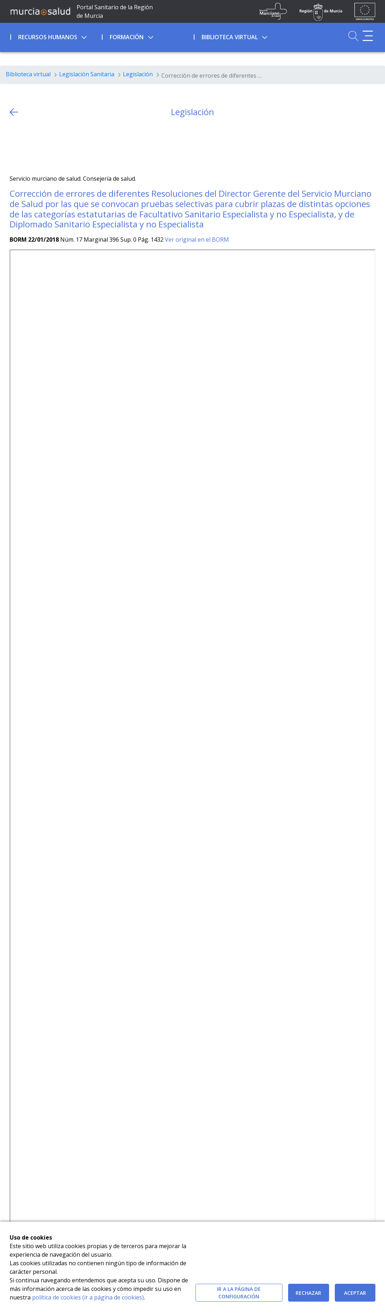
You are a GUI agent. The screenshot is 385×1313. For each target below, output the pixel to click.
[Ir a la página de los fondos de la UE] (364, 11)
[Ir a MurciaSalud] (40, 11)
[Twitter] (15, 145)
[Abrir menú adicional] (368, 36)
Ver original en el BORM (197, 239)
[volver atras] (14, 112)
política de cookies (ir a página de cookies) (88, 1297)
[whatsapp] (42, 145)
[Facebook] (29, 145)
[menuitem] (55, 36)
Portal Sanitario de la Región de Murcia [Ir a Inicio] (115, 11)
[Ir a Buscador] (353, 36)
